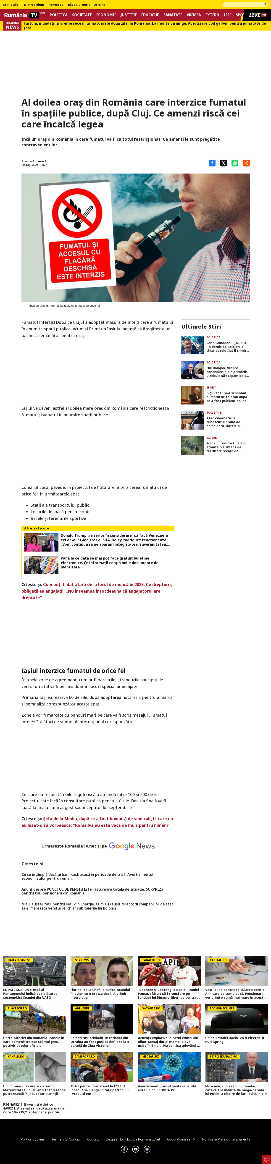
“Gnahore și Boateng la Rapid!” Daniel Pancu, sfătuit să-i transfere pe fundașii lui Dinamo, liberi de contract (169, 993)
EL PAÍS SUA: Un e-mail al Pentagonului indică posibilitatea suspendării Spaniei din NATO (30, 993)
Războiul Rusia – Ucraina (86, 5)
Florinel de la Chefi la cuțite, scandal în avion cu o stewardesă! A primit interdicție (100, 993)
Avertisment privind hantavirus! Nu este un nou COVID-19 (167, 1088)
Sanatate (172, 15)
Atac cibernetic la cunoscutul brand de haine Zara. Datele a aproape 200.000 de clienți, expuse (228, 422)
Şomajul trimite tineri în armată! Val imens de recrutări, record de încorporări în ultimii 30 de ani (227, 447)
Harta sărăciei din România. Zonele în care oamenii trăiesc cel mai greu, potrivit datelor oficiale (33, 1041)
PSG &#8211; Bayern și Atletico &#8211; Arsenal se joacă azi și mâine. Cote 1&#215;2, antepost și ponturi (34, 1108)
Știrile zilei (11, 5)
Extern (212, 15)
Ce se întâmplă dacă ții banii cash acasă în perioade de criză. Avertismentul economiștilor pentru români (87, 877)
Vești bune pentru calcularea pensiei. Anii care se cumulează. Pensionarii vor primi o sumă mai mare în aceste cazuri (235, 993)
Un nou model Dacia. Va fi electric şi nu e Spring (234, 1040)
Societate (82, 15)
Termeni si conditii (66, 1139)
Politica (59, 15)
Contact (93, 1139)
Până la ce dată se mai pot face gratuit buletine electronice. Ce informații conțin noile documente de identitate (109, 562)
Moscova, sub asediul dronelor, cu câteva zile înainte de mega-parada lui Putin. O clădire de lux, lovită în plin (236, 1090)
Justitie (129, 15)
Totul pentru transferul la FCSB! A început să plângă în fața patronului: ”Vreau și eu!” (100, 1090)
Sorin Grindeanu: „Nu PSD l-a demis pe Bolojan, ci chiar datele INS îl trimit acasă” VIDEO (226, 347)
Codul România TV (181, 1139)
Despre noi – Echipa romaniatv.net (133, 1139)
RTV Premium (34, 5)
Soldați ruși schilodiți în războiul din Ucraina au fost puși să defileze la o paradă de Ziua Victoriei (100, 1041)
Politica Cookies (33, 1139)
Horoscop (55, 5)
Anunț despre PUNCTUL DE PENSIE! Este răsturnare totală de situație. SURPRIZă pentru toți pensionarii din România (92, 891)
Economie (106, 15)
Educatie (150, 15)
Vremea (194, 15)
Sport (211, 387)
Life (227, 15)
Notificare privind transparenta (226, 1139)
